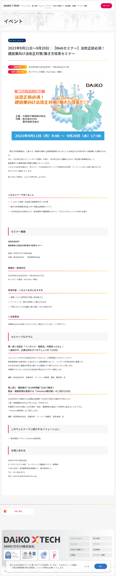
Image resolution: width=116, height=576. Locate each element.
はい (100, 566)
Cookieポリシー (65, 565)
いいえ (86, 566)
